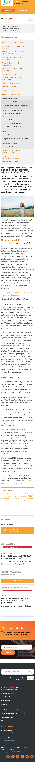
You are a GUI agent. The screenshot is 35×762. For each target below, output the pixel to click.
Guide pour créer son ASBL (13, 42)
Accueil (3, 26)
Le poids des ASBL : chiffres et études (13, 47)
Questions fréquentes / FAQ (11, 697)
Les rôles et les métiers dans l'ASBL (11, 79)
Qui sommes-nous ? (8, 693)
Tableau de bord (7, 717)
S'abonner (17, 580)
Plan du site (5, 700)
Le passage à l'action (10, 98)
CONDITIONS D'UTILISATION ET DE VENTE (15, 747)
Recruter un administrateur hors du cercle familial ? (16, 106)
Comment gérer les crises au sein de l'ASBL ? (12, 53)
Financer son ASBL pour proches (12, 123)
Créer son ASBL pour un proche (12, 113)
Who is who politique (10, 74)
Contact (4, 704)
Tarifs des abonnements (10, 710)
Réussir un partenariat (11, 83)
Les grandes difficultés (11, 102)
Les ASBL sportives (9, 90)
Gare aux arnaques (8, 146)
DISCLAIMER (11, 749)
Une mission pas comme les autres (13, 110)
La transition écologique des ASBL (12, 70)
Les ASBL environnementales (10, 157)
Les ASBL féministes (10, 162)
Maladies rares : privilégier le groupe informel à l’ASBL (16, 139)
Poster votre (20, 531)
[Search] (17, 672)
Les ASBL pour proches (11, 28)
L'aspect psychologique (10, 143)
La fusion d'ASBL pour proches (12, 120)
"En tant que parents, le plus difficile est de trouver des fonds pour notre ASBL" (17, 495)
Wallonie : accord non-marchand (11, 64)
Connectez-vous (8, 10)
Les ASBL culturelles (10, 87)
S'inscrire (7, 652)
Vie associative (13, 26)
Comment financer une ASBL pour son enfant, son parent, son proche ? (17, 500)
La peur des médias (9, 135)
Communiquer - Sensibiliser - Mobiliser (14, 126)
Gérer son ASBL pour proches (11, 116)
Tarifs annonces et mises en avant (13, 713)
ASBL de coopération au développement (11, 152)
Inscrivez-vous (23, 10)
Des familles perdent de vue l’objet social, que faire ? (16, 130)
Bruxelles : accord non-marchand (12, 58)
